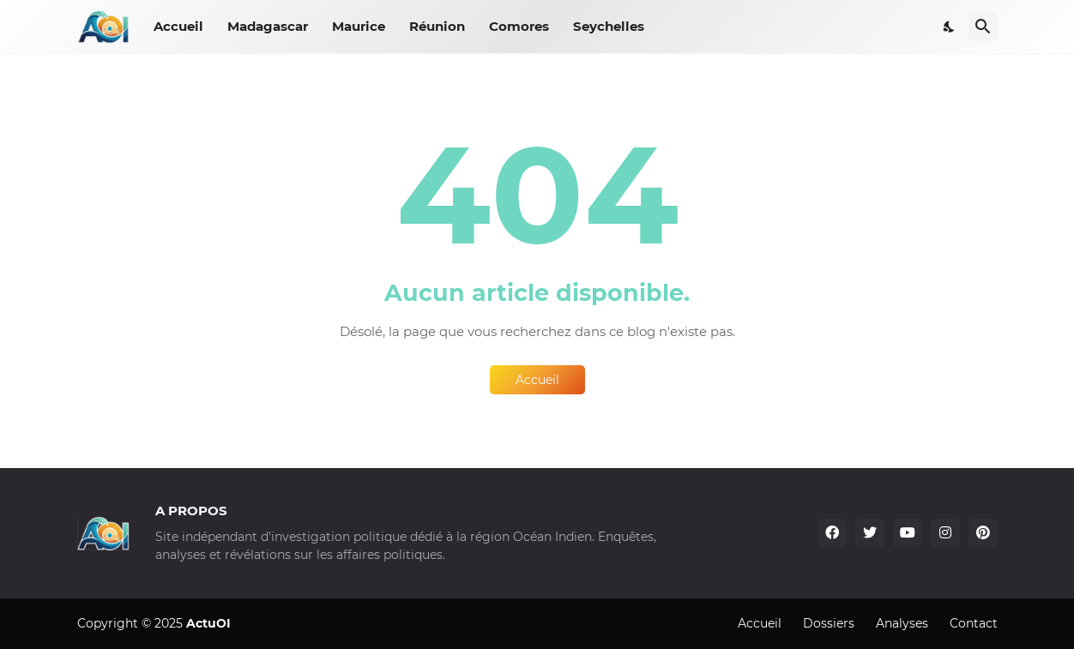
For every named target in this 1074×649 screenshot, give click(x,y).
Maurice (358, 26)
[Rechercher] (983, 26)
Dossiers (828, 623)
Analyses (902, 623)
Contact (974, 623)
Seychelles (608, 26)
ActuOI (208, 623)
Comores (519, 26)
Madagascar (267, 26)
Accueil (178, 26)
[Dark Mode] (949, 26)
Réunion (437, 26)
